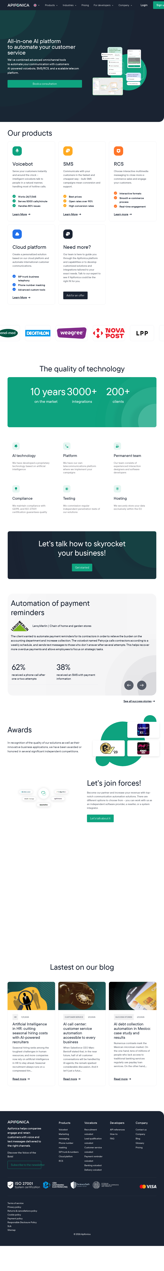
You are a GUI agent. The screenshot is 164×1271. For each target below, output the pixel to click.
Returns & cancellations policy (22, 1210)
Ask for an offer (75, 295)
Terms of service (16, 1203)
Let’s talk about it (100, 818)
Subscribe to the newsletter (26, 1165)
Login (144, 5)
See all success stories (137, 701)
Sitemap (12, 1230)
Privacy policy (14, 1207)
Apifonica (85, 1234)
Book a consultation (45, 84)
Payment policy (15, 1218)
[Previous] (129, 685)
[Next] (141, 685)
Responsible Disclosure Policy (22, 1222)
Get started (82, 567)
